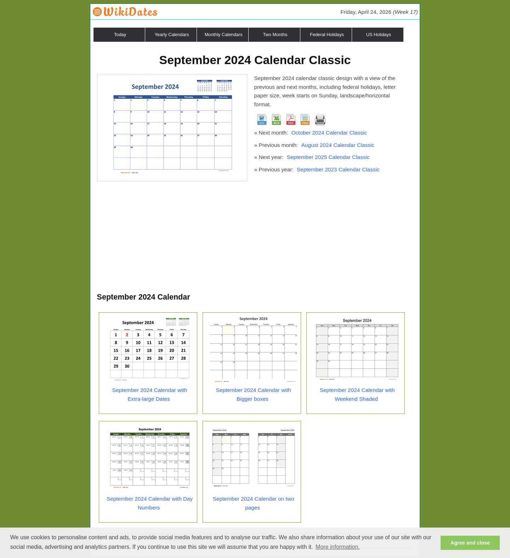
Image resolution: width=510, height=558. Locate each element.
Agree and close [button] (470, 543)
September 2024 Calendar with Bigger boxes (253, 394)
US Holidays (378, 34)
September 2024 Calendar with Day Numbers (150, 503)
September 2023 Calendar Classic (338, 169)
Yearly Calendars (172, 34)
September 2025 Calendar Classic (328, 157)
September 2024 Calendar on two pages (253, 503)
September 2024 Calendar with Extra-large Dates (149, 394)
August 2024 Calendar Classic (338, 145)
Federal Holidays (327, 34)
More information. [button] (338, 547)
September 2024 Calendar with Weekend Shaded (357, 394)
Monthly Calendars (224, 34)
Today (120, 34)
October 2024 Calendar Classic (329, 133)
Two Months (275, 34)
